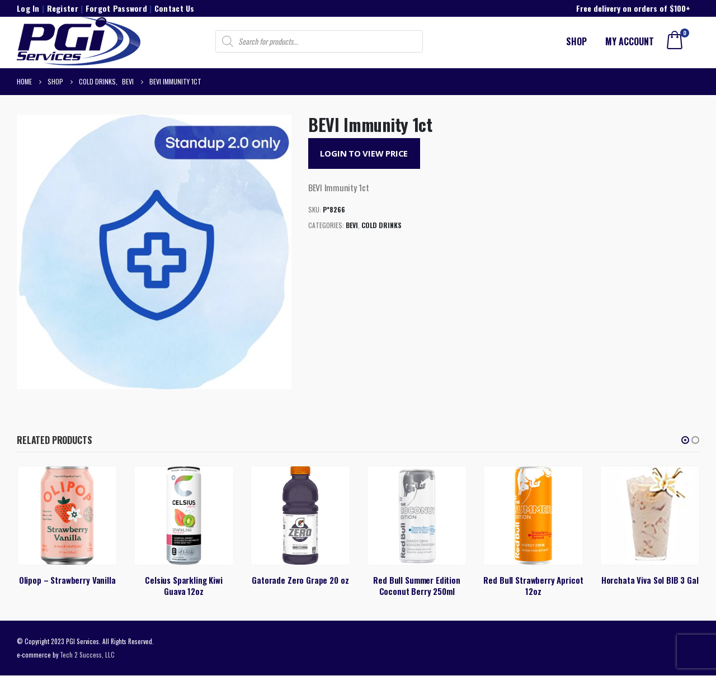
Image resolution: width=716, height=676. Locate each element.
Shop (576, 41)
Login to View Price (364, 153)
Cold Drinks (381, 225)
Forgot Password (116, 8)
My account (629, 41)
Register (62, 8)
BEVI (352, 225)
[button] (685, 440)
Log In (28, 8)
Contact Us (174, 8)
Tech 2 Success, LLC (87, 655)
